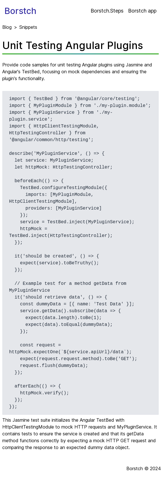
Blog (7, 27)
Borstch (20, 11)
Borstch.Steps (107, 11)
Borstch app (142, 11)
